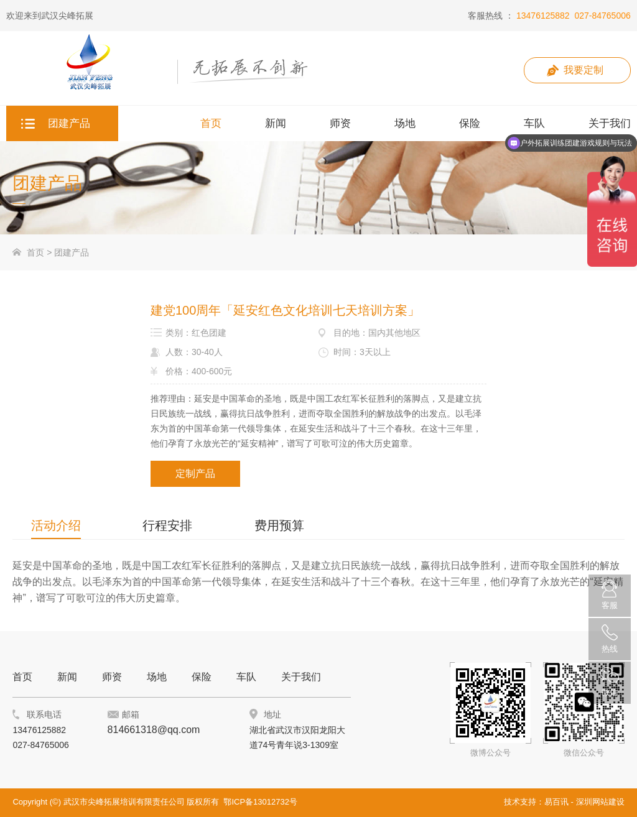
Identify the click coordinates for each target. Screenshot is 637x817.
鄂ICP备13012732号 (260, 801)
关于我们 (301, 677)
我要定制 (583, 70)
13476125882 (543, 16)
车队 (246, 677)
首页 (35, 252)
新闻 (67, 677)
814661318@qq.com (154, 729)
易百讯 (556, 801)
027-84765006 (602, 16)
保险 (202, 677)
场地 (157, 677)
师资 (112, 677)
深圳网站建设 (600, 801)
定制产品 (195, 473)
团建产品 (71, 252)
